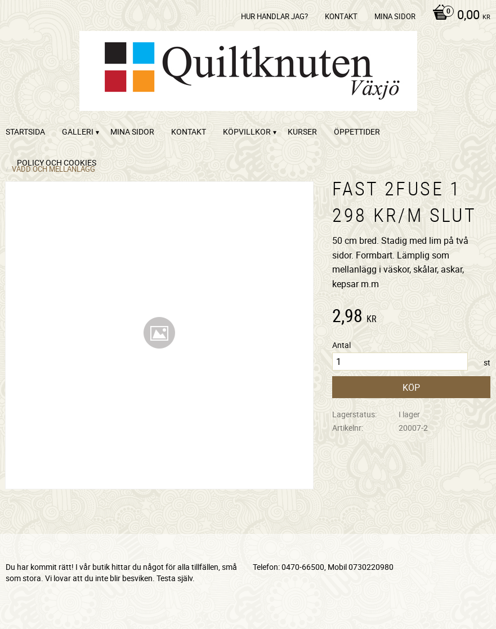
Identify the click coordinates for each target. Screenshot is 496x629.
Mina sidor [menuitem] (394, 16)
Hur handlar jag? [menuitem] (274, 16)
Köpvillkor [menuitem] (247, 131)
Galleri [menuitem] (77, 131)
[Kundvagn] (458, 16)
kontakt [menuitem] (341, 16)
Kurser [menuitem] (302, 131)
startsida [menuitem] (25, 131)
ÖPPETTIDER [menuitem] (357, 131)
